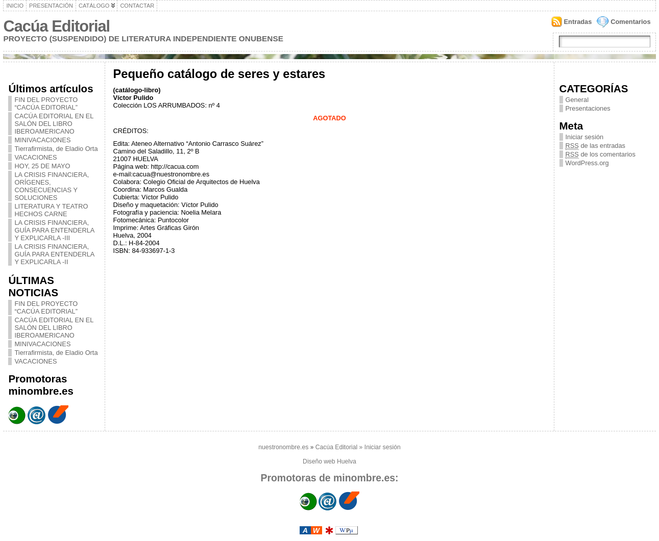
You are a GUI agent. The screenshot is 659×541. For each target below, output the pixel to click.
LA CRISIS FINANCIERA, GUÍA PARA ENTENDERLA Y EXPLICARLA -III (54, 230)
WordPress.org (587, 163)
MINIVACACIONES (42, 140)
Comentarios (630, 21)
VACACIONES (35, 157)
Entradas (578, 21)
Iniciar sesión (585, 137)
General (577, 100)
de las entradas (595, 145)
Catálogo (94, 6)
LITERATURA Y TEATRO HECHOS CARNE (51, 210)
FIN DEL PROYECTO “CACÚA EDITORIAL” (46, 103)
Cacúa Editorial (56, 26)
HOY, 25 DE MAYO (42, 166)
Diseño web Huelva (329, 461)
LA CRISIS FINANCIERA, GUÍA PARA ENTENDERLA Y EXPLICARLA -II (54, 254)
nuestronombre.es (283, 447)
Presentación (51, 6)
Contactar (137, 6)
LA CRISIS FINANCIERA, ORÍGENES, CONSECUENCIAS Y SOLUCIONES (51, 186)
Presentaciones (588, 108)
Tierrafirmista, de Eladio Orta (55, 148)
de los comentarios (601, 154)
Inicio (14, 6)
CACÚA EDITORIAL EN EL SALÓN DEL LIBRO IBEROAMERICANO (53, 123)
